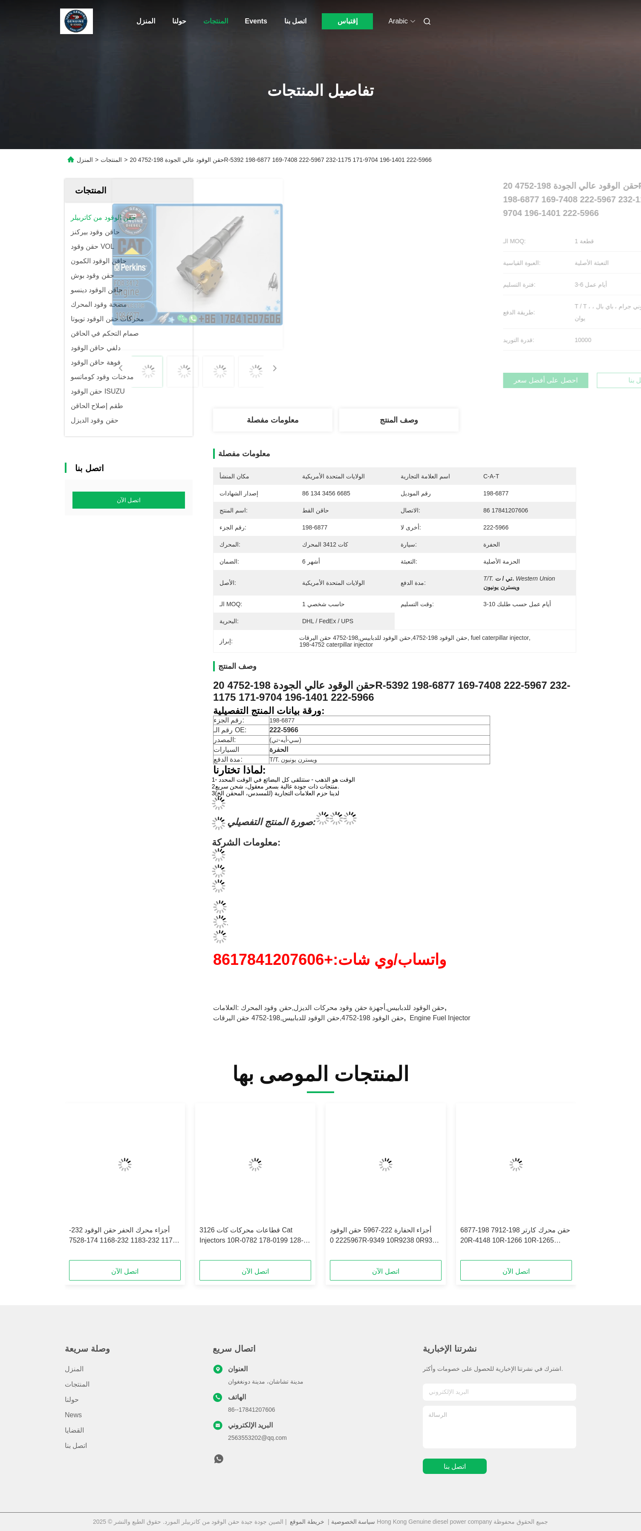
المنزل (145, 21)
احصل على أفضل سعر (443, 380)
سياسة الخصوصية (353, 1521)
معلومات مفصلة (273, 420)
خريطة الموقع (307, 1521)
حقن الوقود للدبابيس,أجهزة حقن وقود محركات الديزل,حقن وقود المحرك (343, 1007)
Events (256, 21)
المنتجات (215, 21)
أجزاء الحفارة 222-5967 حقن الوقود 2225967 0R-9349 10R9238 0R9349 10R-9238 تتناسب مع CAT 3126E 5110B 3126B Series (385, 1236)
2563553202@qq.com (257, 1437)
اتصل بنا (295, 21)
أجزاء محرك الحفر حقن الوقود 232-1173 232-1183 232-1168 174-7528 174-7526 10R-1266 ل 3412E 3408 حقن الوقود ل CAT (122, 1236)
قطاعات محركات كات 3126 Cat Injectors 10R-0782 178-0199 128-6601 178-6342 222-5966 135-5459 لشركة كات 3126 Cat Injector (253, 1236)
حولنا (179, 21)
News (73, 1415)
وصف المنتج (399, 420)
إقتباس (348, 21)
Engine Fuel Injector (440, 1018)
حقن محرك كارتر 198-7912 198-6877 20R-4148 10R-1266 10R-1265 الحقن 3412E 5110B (515, 1236)
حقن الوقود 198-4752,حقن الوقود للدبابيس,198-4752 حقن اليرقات (308, 1018)
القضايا (74, 1430)
